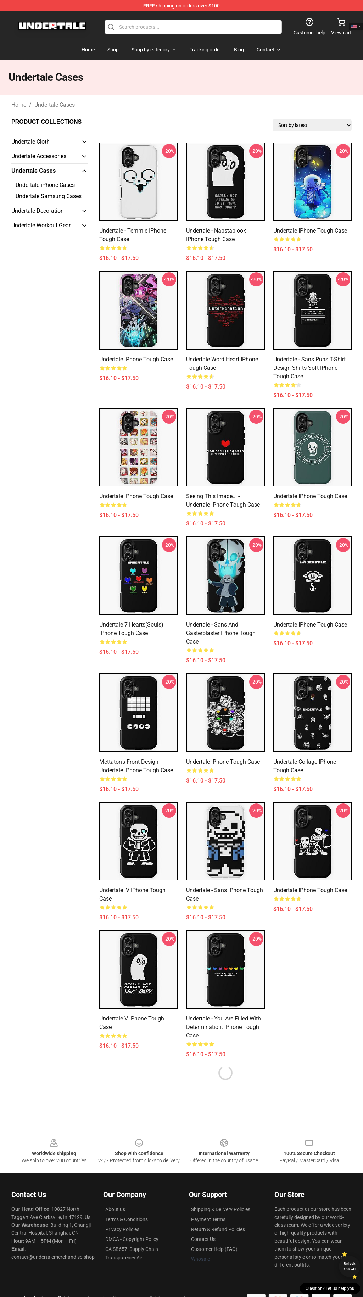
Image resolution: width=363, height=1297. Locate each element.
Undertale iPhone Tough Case (310, 230)
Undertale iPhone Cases (45, 185)
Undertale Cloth (30, 141)
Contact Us (203, 1239)
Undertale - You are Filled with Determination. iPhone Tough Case (223, 1027)
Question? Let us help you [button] (330, 1288)
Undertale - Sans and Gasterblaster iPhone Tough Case (221, 633)
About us (115, 1209)
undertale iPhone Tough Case (310, 890)
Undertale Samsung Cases (49, 196)
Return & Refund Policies (218, 1229)
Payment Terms (208, 1219)
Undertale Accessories (38, 156)
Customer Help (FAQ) (214, 1249)
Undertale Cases (54, 104)
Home (18, 104)
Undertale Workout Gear (41, 225)
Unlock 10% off (350, 1266)
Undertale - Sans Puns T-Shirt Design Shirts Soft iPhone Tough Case (309, 368)
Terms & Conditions (126, 1219)
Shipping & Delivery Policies (220, 1209)
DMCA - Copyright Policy (131, 1239)
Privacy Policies (122, 1229)
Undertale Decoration (37, 210)
